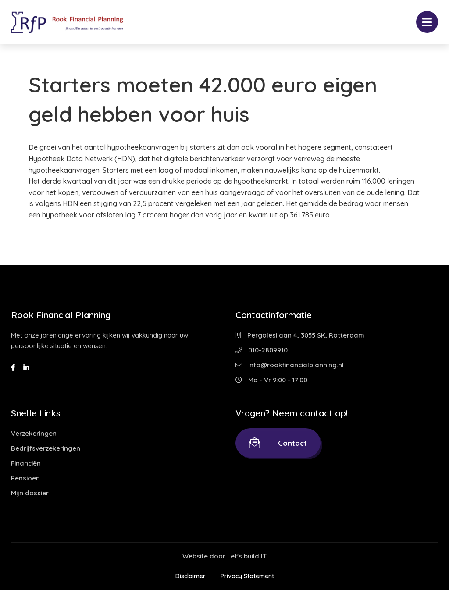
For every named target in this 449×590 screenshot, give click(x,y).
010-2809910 (261, 350)
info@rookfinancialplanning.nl (289, 365)
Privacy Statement (247, 576)
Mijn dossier (30, 493)
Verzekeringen (34, 433)
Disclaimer (190, 576)
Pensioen (25, 478)
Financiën (26, 463)
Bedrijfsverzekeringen (45, 448)
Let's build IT (247, 556)
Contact (278, 442)
